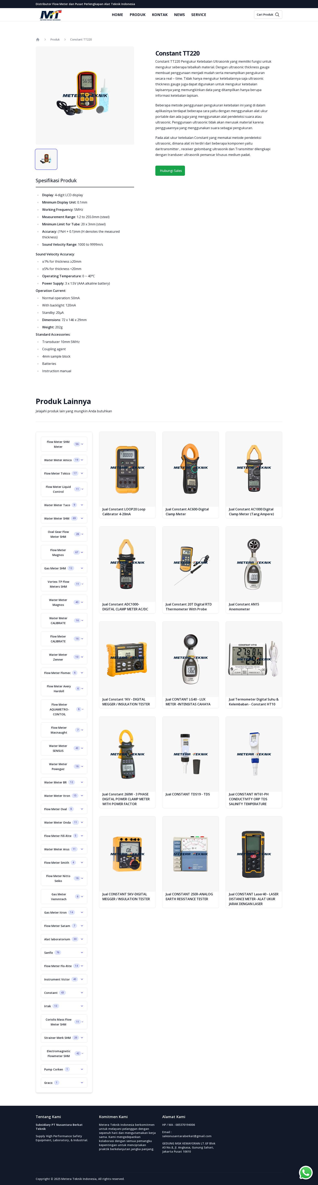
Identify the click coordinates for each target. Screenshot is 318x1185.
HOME (117, 14)
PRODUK (137, 14)
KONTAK (160, 14)
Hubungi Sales (171, 170)
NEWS (179, 14)
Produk (55, 39)
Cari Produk (265, 14)
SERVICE (198, 14)
